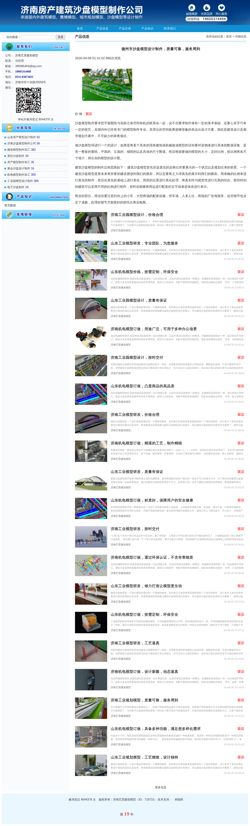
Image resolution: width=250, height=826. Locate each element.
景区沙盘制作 (15, 155)
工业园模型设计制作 (20, 180)
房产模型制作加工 (18, 162)
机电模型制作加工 (18, 174)
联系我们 (170, 28)
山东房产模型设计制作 (21, 137)
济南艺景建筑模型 (121, 230)
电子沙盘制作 (15, 187)
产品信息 (102, 28)
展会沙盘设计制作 (18, 168)
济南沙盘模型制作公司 (21, 143)
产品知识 (147, 28)
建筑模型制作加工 (18, 149)
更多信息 (160, 787)
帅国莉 (179, 799)
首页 (80, 28)
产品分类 (125, 28)
